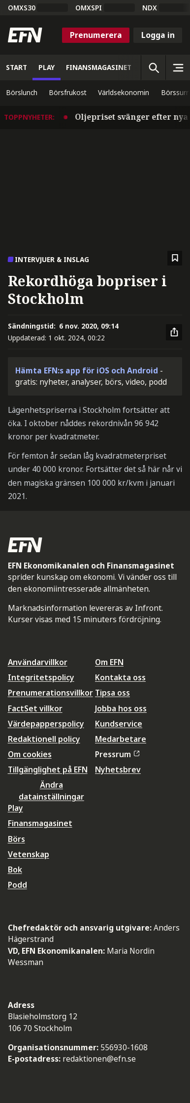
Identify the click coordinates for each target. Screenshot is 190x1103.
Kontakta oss (120, 677)
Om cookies (30, 754)
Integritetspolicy (41, 677)
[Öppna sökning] (153, 67)
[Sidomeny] (177, 67)
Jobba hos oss (121, 708)
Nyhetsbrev (118, 769)
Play (15, 807)
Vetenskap (28, 854)
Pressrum (117, 754)
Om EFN (109, 662)
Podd (17, 884)
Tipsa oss (112, 692)
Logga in (158, 35)
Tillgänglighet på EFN (48, 769)
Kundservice (118, 723)
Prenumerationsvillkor (50, 692)
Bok (15, 869)
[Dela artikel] (174, 332)
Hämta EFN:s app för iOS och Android (86, 370)
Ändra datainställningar (51, 790)
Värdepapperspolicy (46, 723)
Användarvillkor (37, 662)
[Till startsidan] (25, 35)
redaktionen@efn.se (99, 1058)
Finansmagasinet (40, 823)
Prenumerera (96, 35)
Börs (16, 839)
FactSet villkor (35, 708)
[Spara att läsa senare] (175, 258)
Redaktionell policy (44, 739)
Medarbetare (120, 739)
